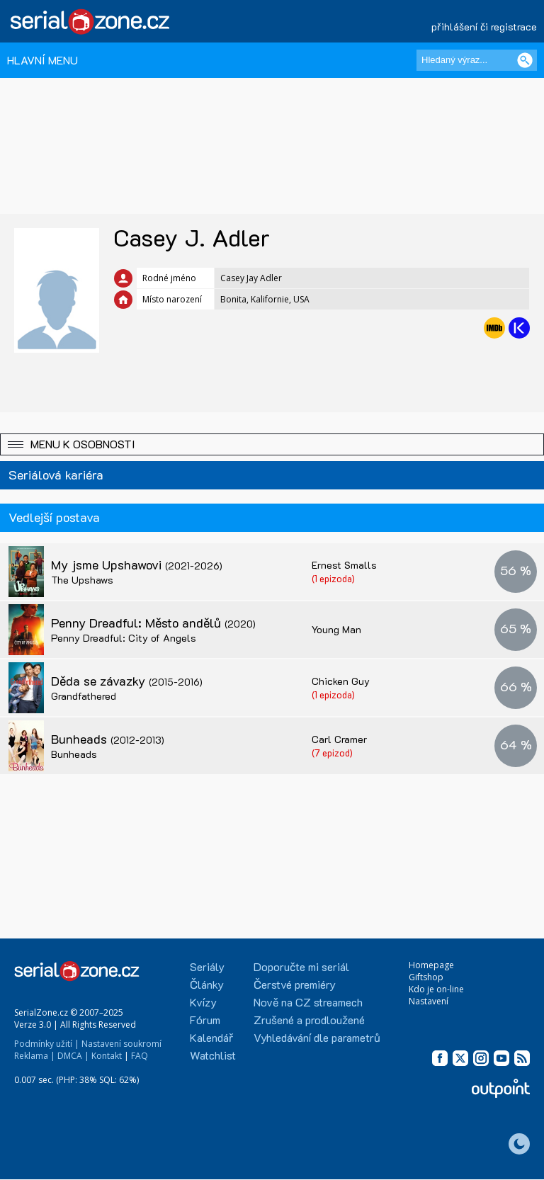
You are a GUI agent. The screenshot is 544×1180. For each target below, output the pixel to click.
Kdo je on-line (436, 989)
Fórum (205, 1019)
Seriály (207, 966)
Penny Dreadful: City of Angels (123, 638)
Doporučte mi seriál (301, 966)
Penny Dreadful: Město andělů (153, 622)
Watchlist (213, 1055)
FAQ (139, 1056)
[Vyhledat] (525, 60)
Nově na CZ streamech (308, 1001)
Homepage (431, 965)
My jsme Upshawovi (136, 564)
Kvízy (203, 1001)
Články (207, 984)
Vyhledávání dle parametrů (317, 1037)
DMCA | (73, 1056)
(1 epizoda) (333, 578)
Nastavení (428, 1001)
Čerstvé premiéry (295, 984)
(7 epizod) (332, 753)
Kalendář (211, 1037)
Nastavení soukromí (121, 1044)
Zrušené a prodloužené (309, 1019)
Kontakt (106, 1056)
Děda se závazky (127, 680)
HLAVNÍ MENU (42, 59)
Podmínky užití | (46, 1044)
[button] (272, 444)
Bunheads (107, 738)
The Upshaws (82, 579)
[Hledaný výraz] (476, 60)
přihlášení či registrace (484, 26)
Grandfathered (83, 696)
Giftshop (426, 977)
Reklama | (34, 1056)
